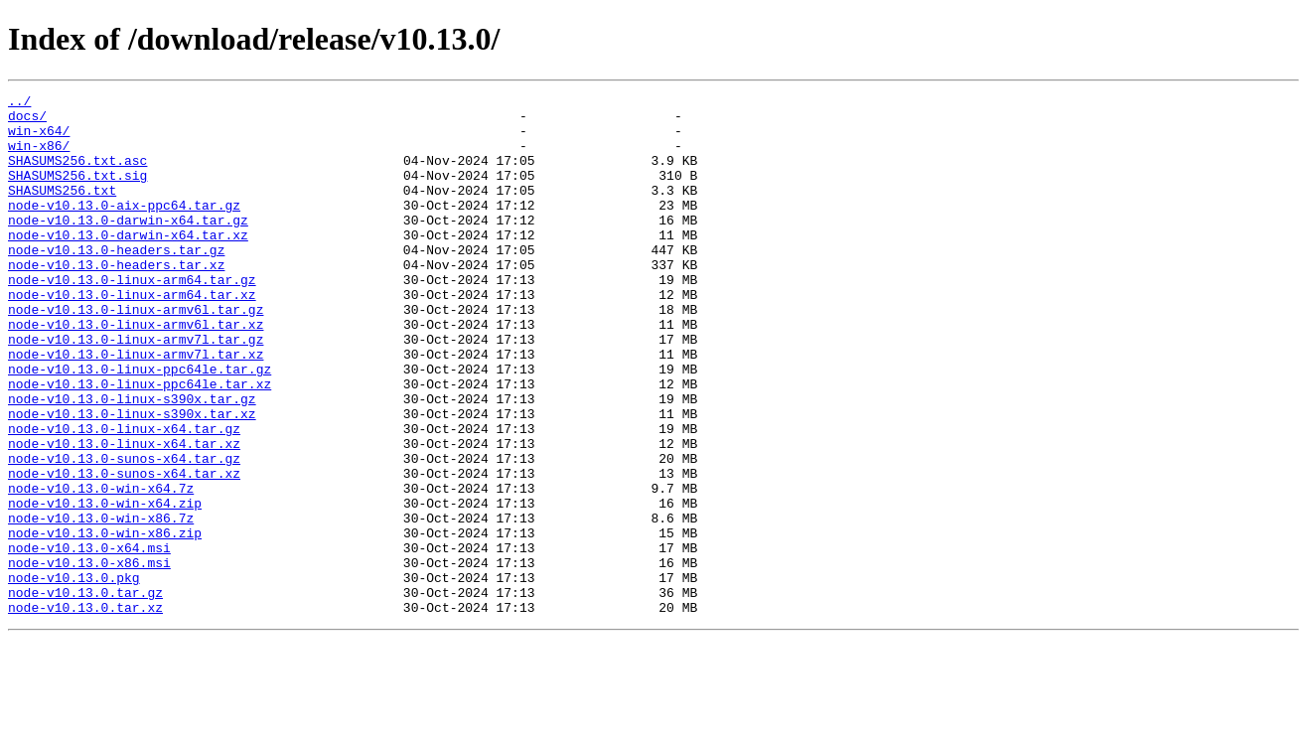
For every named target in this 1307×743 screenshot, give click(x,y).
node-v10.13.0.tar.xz (85, 711)
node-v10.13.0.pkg (74, 675)
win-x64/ (39, 139)
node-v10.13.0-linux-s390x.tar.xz (132, 479)
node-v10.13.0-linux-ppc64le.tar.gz (139, 425)
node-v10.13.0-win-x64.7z (101, 568)
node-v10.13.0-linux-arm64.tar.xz (132, 336)
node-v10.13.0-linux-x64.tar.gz (124, 497)
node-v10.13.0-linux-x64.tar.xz (124, 514)
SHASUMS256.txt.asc (77, 175)
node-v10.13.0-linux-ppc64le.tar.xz (139, 443)
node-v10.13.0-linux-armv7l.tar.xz (135, 407)
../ (19, 103)
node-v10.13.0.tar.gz (85, 693)
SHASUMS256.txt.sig (77, 193)
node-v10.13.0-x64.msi (89, 640)
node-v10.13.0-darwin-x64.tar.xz (128, 264)
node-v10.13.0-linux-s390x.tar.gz (132, 461)
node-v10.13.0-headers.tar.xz (116, 300)
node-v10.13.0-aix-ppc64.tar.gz (124, 228)
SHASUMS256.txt (62, 211)
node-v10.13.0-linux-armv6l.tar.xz (135, 371)
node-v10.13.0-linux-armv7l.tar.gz (135, 389)
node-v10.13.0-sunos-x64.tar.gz (124, 532)
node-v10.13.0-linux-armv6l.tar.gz (135, 354)
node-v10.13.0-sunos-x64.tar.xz (124, 550)
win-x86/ (39, 157)
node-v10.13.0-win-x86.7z (101, 604)
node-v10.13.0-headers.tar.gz (116, 282)
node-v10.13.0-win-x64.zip (105, 586)
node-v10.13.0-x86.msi (89, 658)
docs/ (27, 121)
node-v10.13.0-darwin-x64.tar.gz (128, 246)
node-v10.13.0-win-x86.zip (105, 622)
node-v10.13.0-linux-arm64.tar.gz (132, 318)
